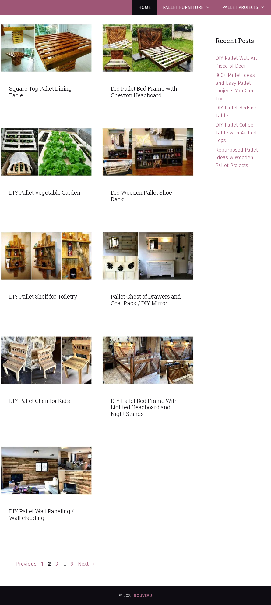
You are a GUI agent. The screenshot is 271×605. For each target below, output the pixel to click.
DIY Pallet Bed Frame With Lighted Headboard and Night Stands (144, 407)
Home (144, 7)
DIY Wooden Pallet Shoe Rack (141, 196)
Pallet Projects (246, 7)
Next (87, 563)
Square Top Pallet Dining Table (40, 92)
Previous (23, 563)
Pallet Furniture (189, 7)
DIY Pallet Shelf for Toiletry (43, 296)
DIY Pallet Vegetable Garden (44, 192)
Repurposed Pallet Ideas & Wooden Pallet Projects (237, 158)
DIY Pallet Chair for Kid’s (39, 400)
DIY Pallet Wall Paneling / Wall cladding (41, 514)
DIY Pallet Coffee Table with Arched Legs (236, 133)
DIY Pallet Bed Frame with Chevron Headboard (144, 92)
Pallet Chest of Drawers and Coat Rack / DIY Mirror (146, 300)
